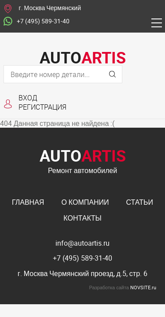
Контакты (82, 217)
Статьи (139, 202)
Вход (27, 97)
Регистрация (42, 106)
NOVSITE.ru (143, 287)
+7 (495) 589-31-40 (37, 22)
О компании (85, 202)
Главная (28, 202)
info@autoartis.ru (82, 243)
